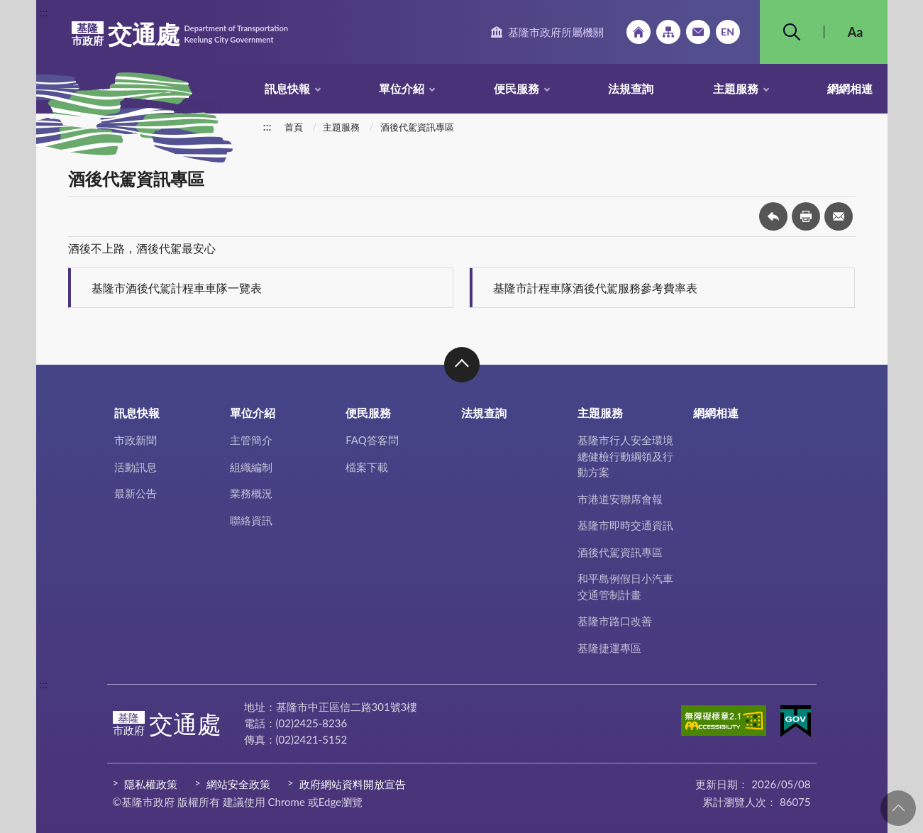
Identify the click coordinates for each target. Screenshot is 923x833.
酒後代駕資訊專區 (417, 127)
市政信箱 (698, 32)
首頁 (293, 127)
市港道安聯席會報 (620, 498)
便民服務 (516, 88)
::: (44, 11)
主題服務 (735, 88)
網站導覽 (668, 32)
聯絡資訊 (251, 520)
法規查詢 (630, 88)
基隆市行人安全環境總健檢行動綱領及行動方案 (625, 456)
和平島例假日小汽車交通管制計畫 (625, 586)
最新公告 (135, 493)
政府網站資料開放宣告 (352, 784)
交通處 (180, 34)
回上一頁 (773, 216)
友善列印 (806, 216)
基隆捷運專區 (609, 647)
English (728, 32)
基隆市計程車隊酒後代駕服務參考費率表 (595, 287)
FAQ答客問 (372, 440)
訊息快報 (287, 88)
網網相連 (850, 88)
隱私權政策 (150, 784)
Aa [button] (856, 32)
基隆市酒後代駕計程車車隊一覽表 (177, 287)
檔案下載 (367, 466)
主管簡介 (251, 440)
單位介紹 (401, 88)
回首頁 (638, 32)
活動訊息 (135, 466)
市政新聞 (135, 440)
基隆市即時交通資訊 (625, 525)
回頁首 (898, 808)
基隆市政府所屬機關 (556, 32)
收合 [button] (462, 364)
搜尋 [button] (792, 32)
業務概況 (251, 493)
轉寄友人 (838, 216)
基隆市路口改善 (614, 620)
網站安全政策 (238, 784)
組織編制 (251, 466)
